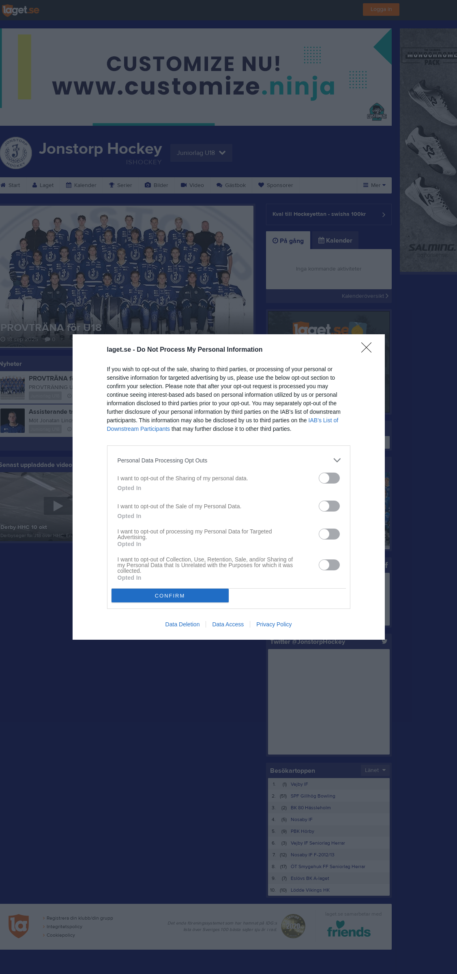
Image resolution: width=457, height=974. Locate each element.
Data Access (228, 624)
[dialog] (229, 487)
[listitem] (229, 460)
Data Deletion (182, 624)
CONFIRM (170, 596)
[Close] (369, 350)
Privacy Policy (274, 624)
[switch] (329, 478)
